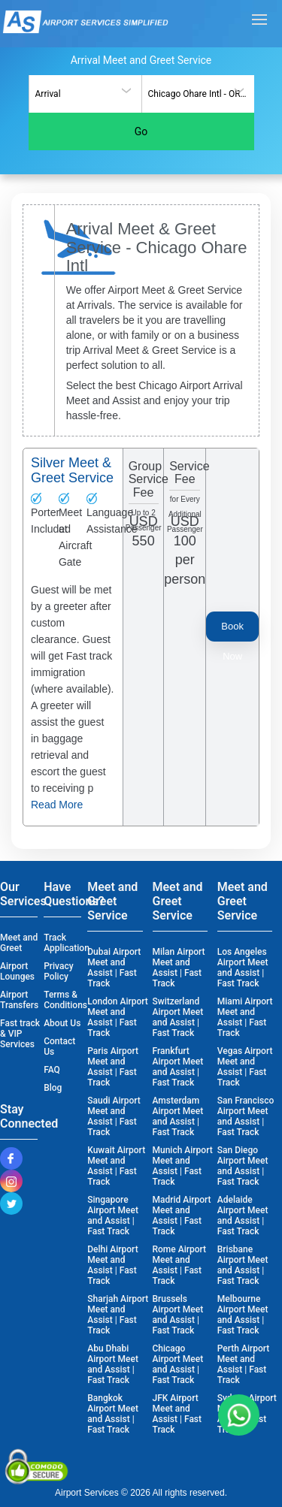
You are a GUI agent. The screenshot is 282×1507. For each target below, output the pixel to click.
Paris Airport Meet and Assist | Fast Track (112, 1067)
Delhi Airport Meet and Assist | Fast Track (112, 1265)
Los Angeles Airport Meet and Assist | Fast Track (242, 968)
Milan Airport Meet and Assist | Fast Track (179, 968)
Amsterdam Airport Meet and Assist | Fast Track (178, 1116)
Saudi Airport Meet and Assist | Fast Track (114, 1116)
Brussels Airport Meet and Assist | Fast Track (178, 1315)
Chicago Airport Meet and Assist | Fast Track (178, 1364)
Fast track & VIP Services (20, 1033)
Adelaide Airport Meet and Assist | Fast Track (242, 1215)
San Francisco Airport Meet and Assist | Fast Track (245, 1116)
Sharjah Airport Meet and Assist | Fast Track (117, 1315)
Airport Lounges (17, 971)
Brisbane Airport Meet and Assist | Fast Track (242, 1265)
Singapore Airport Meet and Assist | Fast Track (112, 1215)
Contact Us (59, 1046)
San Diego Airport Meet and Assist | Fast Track (242, 1166)
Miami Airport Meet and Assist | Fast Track (245, 1017)
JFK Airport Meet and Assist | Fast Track (177, 1414)
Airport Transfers (19, 999)
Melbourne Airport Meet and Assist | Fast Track (242, 1315)
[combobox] (85, 94)
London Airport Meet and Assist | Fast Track (117, 1017)
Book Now (232, 631)
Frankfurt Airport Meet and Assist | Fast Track (178, 1067)
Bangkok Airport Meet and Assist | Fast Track (112, 1414)
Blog (53, 1088)
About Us (62, 1023)
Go (141, 131)
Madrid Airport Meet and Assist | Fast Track (182, 1215)
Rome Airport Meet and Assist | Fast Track (180, 1265)
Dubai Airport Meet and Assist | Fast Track (114, 968)
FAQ (52, 1070)
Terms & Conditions (64, 999)
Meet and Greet (19, 942)
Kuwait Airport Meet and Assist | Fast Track (116, 1166)
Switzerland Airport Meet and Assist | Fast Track (178, 1017)
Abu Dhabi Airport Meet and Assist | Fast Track (112, 1364)
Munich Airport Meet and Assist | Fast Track (183, 1166)
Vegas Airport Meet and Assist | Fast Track (245, 1067)
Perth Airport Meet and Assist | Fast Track (243, 1364)
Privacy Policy (58, 971)
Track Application (64, 942)
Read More (57, 805)
